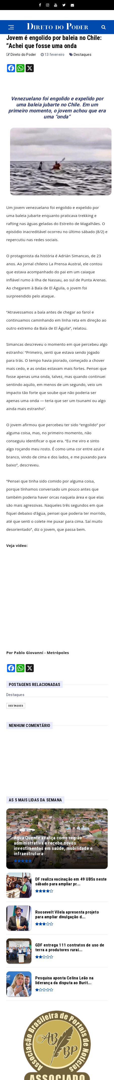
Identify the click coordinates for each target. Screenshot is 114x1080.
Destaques (82, 55)
